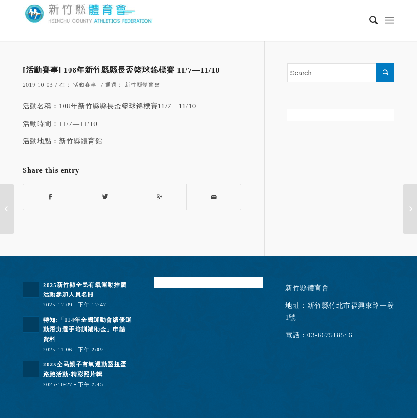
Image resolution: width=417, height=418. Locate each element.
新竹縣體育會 (142, 85)
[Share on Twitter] (105, 197)
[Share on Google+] (159, 197)
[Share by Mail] (214, 197)
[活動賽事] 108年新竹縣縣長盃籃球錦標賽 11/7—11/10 (121, 70)
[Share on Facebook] (50, 197)
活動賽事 (85, 85)
